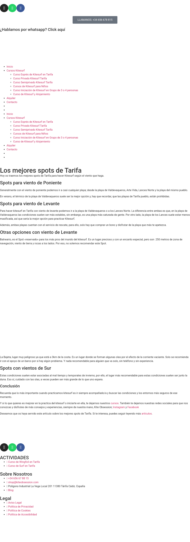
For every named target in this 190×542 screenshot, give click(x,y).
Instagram (119, 407)
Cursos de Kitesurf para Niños (30, 86)
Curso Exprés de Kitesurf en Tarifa (33, 74)
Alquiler (11, 98)
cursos (115, 403)
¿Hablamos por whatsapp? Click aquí (32, 29)
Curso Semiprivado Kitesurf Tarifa (33, 82)
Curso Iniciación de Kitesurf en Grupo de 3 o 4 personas (45, 90)
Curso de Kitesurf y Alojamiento (31, 94)
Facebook (133, 407)
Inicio (10, 66)
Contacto (12, 102)
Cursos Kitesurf (16, 70)
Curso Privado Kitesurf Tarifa (30, 78)
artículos (147, 413)
